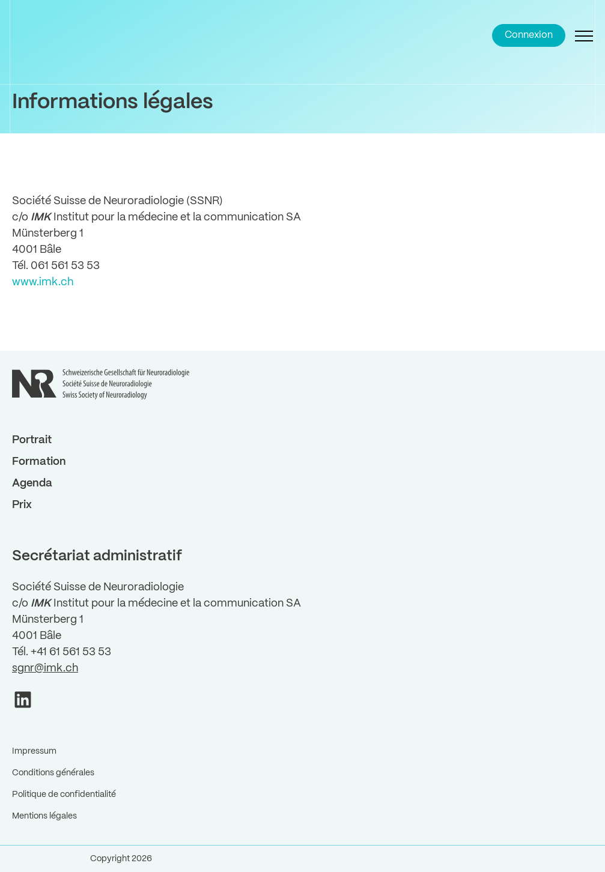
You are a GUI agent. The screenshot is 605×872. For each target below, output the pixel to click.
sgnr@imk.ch (45, 668)
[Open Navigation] (584, 35)
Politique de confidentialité (64, 794)
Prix (22, 505)
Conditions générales (53, 773)
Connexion (529, 35)
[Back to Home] (42, 35)
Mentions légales (44, 816)
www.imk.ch (42, 282)
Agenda (32, 483)
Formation (39, 461)
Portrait (32, 440)
